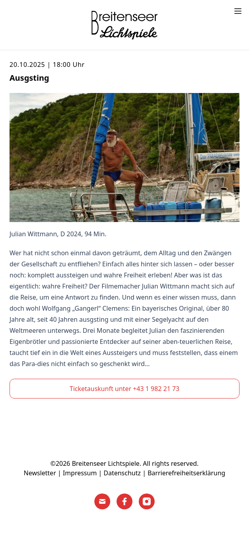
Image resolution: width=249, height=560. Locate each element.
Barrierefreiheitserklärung (186, 473)
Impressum (80, 473)
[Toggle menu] (238, 11)
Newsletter (40, 473)
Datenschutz (122, 473)
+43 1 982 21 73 (156, 388)
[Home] (124, 25)
